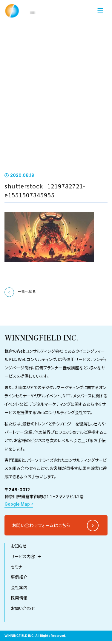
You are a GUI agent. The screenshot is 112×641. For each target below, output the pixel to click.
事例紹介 (19, 599)
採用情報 (19, 620)
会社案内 (19, 610)
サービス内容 (23, 578)
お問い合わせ (23, 631)
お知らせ (18, 568)
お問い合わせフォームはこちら (41, 547)
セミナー (18, 589)
